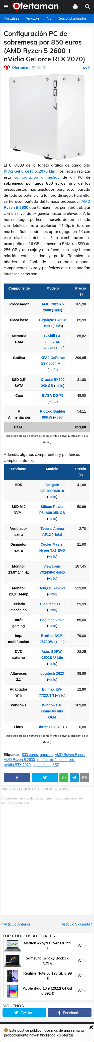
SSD (55, 765)
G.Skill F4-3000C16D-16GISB (51, 342)
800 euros (30, 755)
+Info (57, 310)
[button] (6, 7)
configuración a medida (37, 177)
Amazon (32, 18)
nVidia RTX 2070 (17, 765)
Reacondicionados (72, 18)
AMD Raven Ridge (69, 755)
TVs (48, 18)
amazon (46, 755)
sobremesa (41, 765)
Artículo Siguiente (76, 924)
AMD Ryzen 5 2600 (19, 760)
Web (81, 945)
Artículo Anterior (17, 924)
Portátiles (11, 18)
